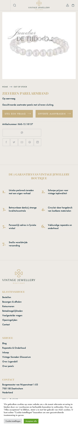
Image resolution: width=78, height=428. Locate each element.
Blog (4, 343)
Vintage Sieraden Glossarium (16, 357)
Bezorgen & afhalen (12, 301)
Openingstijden (9, 320)
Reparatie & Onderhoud (14, 347)
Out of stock (20, 87)
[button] (5, 5)
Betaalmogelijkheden (12, 310)
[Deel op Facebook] (6, 142)
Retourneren (8, 306)
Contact (6, 324)
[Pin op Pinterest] (29, 142)
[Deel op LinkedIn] (37, 142)
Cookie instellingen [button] (13, 421)
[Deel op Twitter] (14, 142)
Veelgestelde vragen (12, 315)
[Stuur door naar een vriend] (22, 142)
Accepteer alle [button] (31, 421)
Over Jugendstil (10, 361)
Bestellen (6, 297)
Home (5, 87)
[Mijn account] (67, 5)
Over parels (8, 366)
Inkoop (5, 352)
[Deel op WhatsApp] (22, 132)
